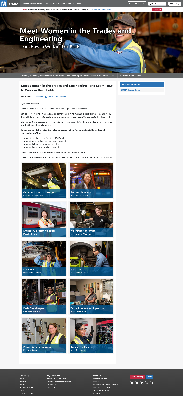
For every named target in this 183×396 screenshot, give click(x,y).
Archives (96, 393)
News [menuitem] (63, 3)
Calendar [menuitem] (48, 3)
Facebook (39, 97)
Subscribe (157, 9)
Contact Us (51, 387)
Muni (22, 379)
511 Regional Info (27, 393)
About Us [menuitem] (70, 3)
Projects (23, 384)
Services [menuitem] (56, 3)
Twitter (51, 97)
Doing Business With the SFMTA (105, 384)
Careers (33, 76)
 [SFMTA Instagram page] (147, 383)
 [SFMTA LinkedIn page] (152, 383)
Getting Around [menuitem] (29, 3)
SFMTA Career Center (131, 90)
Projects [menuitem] (40, 3)
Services (23, 382)
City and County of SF (101, 387)
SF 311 (22, 390)
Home (24, 76)
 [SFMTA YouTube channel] (132, 383)
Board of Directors (100, 379)
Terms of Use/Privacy (101, 390)
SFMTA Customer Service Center (59, 382)
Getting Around (26, 387)
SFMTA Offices (52, 384)
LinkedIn (62, 97)
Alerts (23, 10)
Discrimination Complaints (56, 379)
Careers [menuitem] (78, 3)
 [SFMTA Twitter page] (142, 383)
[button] (174, 4)
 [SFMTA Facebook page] (137, 383)
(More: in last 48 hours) (102, 10)
